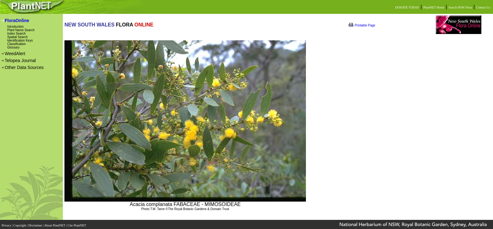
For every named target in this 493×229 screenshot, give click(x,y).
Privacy (7, 223)
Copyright (20, 223)
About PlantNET (55, 223)
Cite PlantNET (77, 223)
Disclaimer (35, 223)
